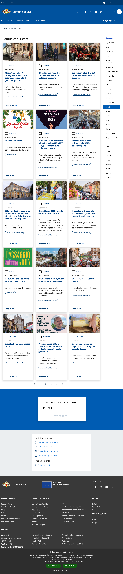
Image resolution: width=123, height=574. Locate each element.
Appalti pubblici (37, 515)
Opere (108, 129)
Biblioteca (109, 67)
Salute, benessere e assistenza (73, 515)
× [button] (120, 551)
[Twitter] (90, 11)
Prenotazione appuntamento (42, 535)
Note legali (66, 541)
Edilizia (108, 93)
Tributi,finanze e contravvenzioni (74, 509)
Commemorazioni (112, 71)
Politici (3, 515)
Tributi (108, 168)
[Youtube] (95, 11)
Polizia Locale (110, 133)
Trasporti (109, 164)
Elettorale (109, 98)
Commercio (110, 76)
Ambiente (109, 51)
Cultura (108, 89)
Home (6, 28)
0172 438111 (13, 544)
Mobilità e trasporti (39, 524)
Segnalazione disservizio (41, 538)
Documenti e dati (7, 521)
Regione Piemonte (7, 2)
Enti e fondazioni (7, 512)
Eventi (108, 107)
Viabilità (108, 177)
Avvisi (94, 510)
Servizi (108, 151)
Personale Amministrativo (10, 518)
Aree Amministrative (8, 507)
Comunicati (10, 66)
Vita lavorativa (37, 510)
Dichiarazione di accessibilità (72, 544)
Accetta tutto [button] (53, 566)
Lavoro (108, 115)
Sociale (108, 155)
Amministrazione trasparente (72, 535)
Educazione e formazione (71, 504)
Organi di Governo (8, 504)
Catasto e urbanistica (39, 518)
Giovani (108, 111)
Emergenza (110, 102)
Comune (109, 80)
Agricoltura (110, 42)
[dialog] (61, 561)
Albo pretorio (67, 538)
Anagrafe (109, 56)
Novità (13, 28)
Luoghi (94, 522)
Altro (107, 47)
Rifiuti (108, 142)
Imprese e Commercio (40, 512)
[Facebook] (85, 11)
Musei (108, 124)
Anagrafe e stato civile (40, 504)
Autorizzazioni (67, 518)
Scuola (108, 146)
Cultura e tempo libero (40, 507)
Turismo (108, 173)
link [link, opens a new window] (82, 561)
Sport (108, 160)
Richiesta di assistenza (40, 544)
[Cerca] (119, 11)
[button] (61, 570)
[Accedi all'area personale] (111, 2)
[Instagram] (100, 11)
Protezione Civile (112, 138)
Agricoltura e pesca (69, 521)
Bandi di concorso (109, 61)
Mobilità (108, 120)
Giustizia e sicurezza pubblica (72, 506)
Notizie (94, 504)
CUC (107, 85)
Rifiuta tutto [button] (70, 566)
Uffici (3, 510)
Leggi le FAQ (36, 541)
